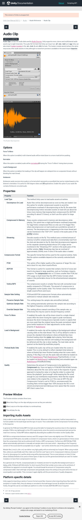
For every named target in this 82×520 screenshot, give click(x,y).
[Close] (79, 506)
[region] (41, 511)
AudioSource (40, 327)
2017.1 (29, 493)
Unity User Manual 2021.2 (11, 20)
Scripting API (72, 3)
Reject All (39, 516)
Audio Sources (37, 41)
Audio (25, 20)
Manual (61, 3)
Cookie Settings (24, 516)
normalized (34, 163)
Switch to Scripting (11, 39)
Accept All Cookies (55, 516)
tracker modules (16, 46)
